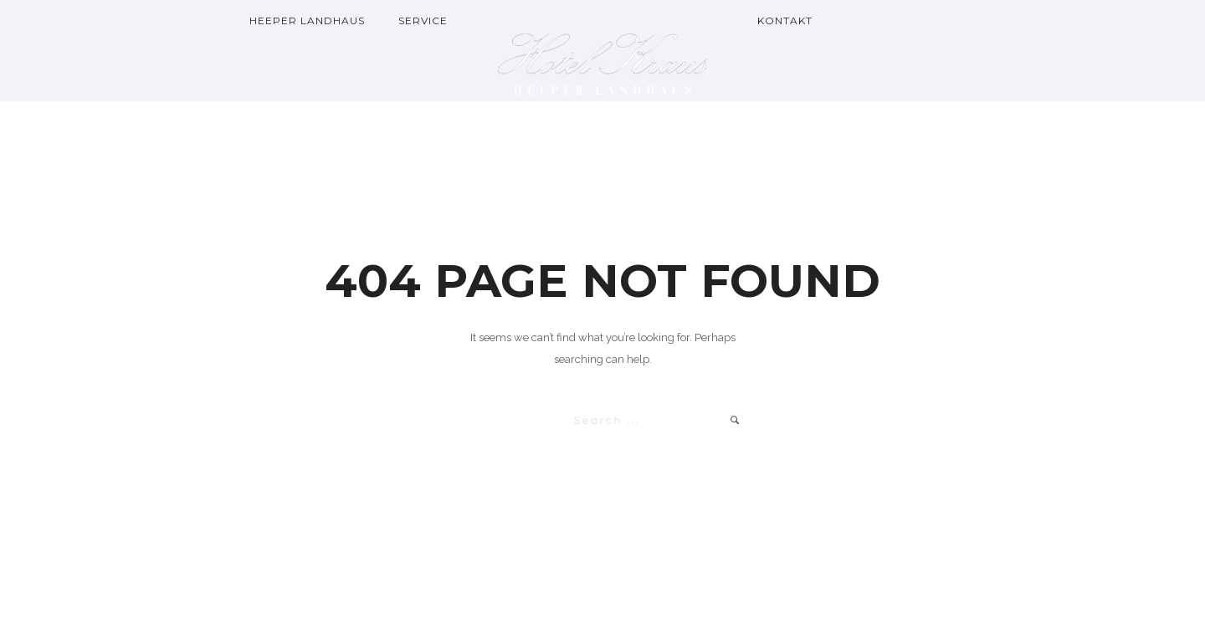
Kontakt (785, 20)
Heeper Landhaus (307, 20)
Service (423, 20)
